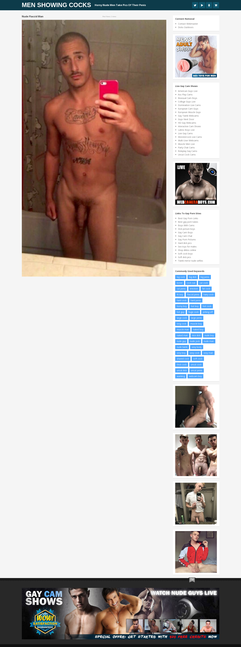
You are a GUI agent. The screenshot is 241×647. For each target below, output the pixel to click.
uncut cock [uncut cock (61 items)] (196, 364)
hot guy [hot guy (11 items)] (180, 312)
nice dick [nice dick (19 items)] (196, 335)
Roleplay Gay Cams (187, 151)
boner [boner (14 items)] (180, 282)
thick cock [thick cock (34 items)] (182, 364)
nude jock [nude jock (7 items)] (195, 341)
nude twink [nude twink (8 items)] (182, 347)
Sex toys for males (187, 246)
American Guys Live (188, 91)
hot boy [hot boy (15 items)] (195, 306)
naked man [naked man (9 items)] (182, 335)
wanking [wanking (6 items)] (181, 376)
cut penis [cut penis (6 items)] (181, 288)
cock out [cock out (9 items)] (191, 282)
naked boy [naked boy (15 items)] (198, 329)
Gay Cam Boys (185, 232)
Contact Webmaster (188, 23)
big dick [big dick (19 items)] (192, 277)
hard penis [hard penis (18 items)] (196, 300)
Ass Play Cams (185, 94)
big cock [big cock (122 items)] (181, 277)
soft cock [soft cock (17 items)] (197, 358)
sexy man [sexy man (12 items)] (208, 352)
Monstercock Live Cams (190, 136)
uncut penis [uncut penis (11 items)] (196, 370)
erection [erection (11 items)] (194, 288)
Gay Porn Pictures (187, 239)
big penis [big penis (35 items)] (205, 277)
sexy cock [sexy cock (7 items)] (194, 352)
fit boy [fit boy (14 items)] (180, 294)
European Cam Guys (188, 108)
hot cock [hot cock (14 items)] (207, 306)
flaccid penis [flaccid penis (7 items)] (193, 294)
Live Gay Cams (185, 133)
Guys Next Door (186, 119)
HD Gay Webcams (187, 122)
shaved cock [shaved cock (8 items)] (183, 358)
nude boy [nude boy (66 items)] (209, 335)
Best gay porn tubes (188, 221)
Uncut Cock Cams (187, 154)
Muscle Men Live (186, 144)
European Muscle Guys (189, 112)
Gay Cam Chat (185, 236)
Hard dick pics (185, 243)
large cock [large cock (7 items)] (182, 317)
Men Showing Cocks (56, 5)
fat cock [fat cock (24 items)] (206, 288)
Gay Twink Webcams (188, 115)
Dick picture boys (186, 228)
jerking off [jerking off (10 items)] (208, 312)
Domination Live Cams (189, 105)
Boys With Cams (186, 225)
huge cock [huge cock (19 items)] (193, 312)
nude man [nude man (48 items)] (209, 341)
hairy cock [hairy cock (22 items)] (208, 294)
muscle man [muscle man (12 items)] (183, 329)
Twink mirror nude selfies (190, 260)
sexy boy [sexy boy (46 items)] (181, 352)
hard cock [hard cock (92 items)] (181, 300)
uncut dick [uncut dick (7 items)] (182, 370)
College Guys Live (187, 101)
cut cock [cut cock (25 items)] (204, 282)
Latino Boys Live (186, 129)
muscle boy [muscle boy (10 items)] (196, 323)
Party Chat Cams (186, 147)
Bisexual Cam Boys (187, 98)
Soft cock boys (185, 253)
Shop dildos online (187, 250)
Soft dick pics (184, 257)
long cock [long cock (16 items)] (181, 323)
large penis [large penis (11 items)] (196, 317)
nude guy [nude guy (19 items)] (181, 341)
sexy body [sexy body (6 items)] (197, 347)
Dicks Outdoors (186, 27)
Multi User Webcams (188, 140)
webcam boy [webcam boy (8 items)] (195, 376)
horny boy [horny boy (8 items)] (182, 306)
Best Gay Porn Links (188, 218)
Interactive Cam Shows (189, 126)
